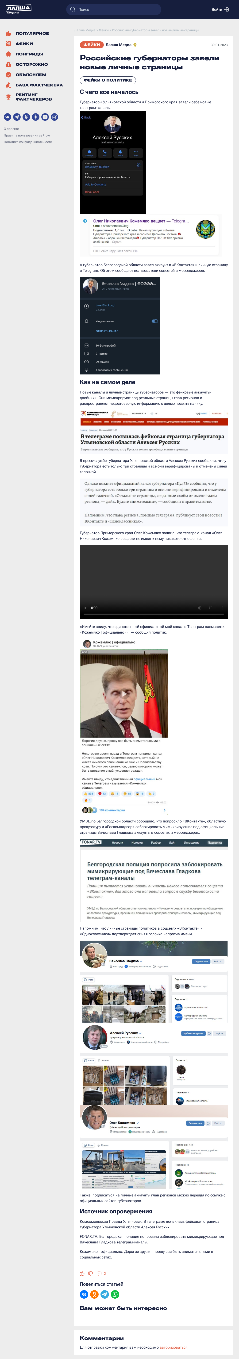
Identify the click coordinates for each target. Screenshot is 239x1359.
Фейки (92, 45)
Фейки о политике (108, 80)
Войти (220, 9)
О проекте (11, 129)
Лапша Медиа (118, 45)
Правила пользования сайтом (27, 135)
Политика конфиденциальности (28, 142)
